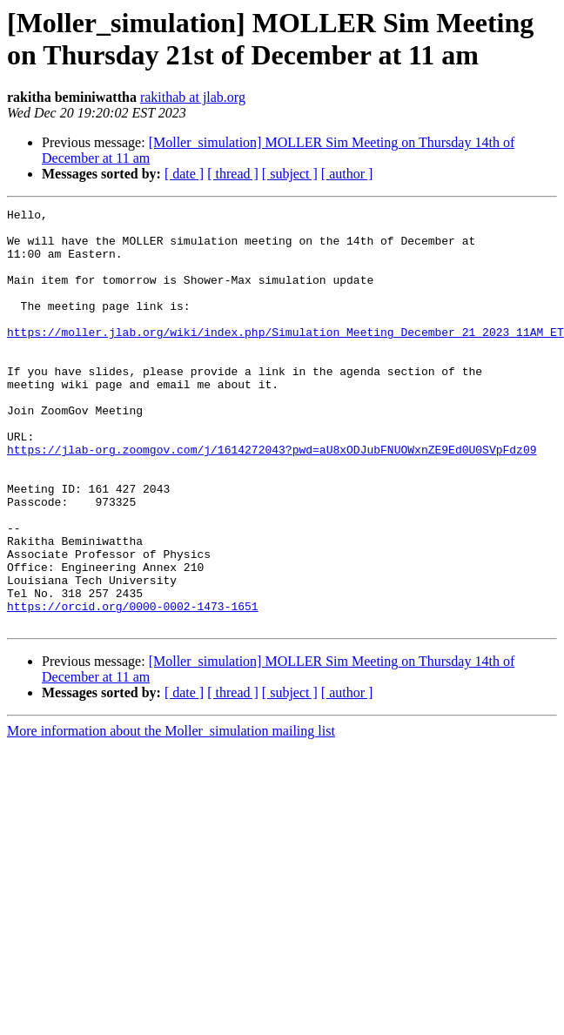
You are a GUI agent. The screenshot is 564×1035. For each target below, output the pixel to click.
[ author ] (347, 173)
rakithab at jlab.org (192, 97)
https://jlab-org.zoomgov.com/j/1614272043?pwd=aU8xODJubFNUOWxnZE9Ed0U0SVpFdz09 (271, 499)
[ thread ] (232, 173)
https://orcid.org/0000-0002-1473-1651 (132, 687)
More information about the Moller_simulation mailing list (171, 814)
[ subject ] (290, 173)
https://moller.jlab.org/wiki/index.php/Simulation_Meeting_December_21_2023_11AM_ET (285, 358)
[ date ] (184, 173)
